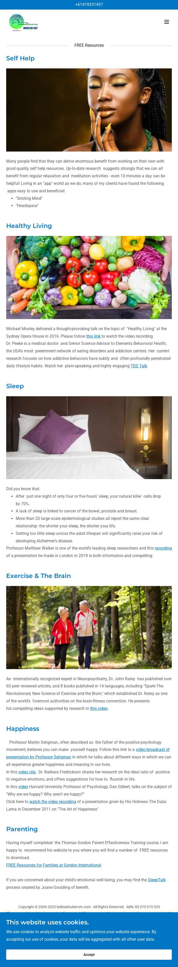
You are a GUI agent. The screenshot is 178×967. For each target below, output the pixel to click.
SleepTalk (157, 879)
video (23, 786)
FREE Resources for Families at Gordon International (53, 865)
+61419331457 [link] (89, 4)
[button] (167, 22)
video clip (27, 772)
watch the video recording (52, 801)
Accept (89, 955)
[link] (23, 22)
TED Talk (139, 365)
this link (93, 336)
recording (163, 548)
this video (99, 708)
